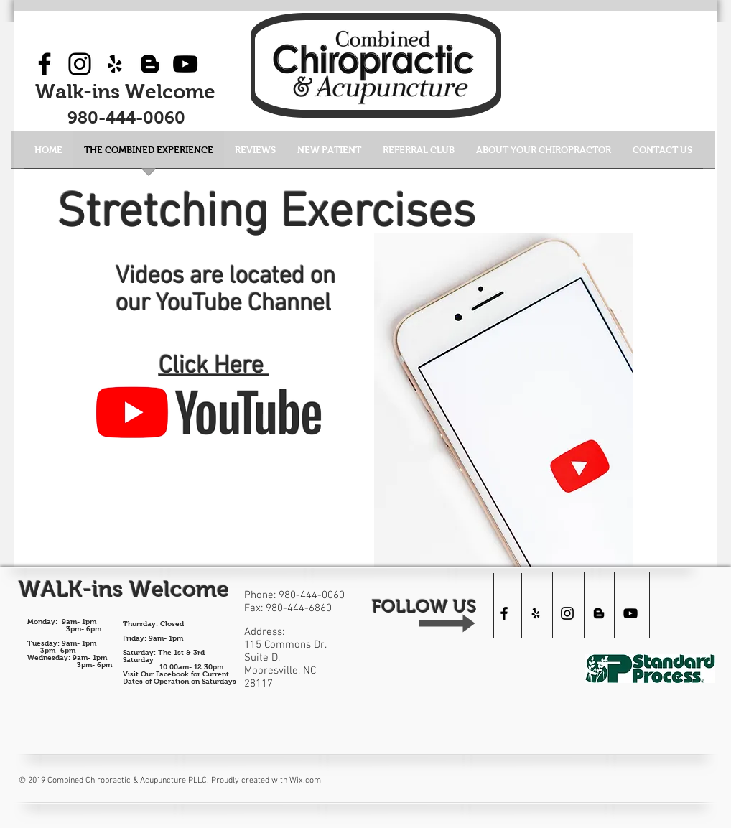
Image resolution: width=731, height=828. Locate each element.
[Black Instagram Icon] (567, 613)
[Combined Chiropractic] (630, 613)
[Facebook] (44, 64)
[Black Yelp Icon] (115, 64)
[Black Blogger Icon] (150, 64)
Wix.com (305, 781)
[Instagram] (80, 64)
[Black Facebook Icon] (504, 613)
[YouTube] (185, 64)
